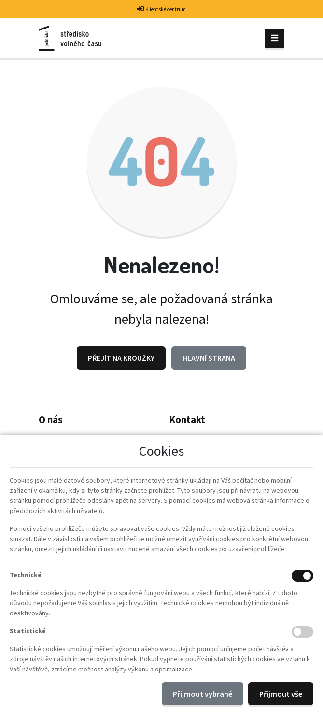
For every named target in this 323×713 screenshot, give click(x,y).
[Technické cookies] (302, 576)
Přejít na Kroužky (121, 358)
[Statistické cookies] (302, 632)
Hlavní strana (209, 358)
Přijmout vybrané (202, 694)
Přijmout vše (280, 694)
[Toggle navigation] (274, 38)
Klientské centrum (165, 9)
